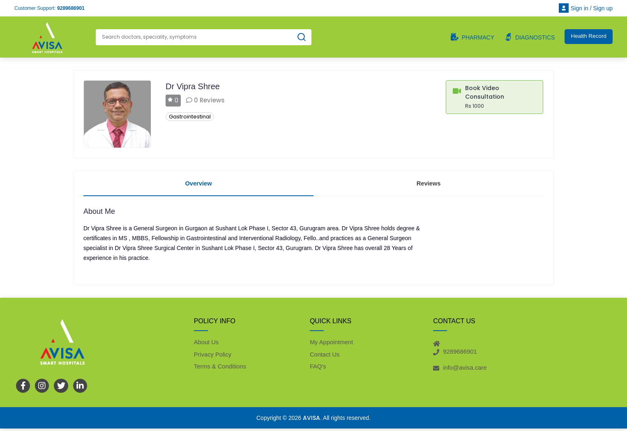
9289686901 (71, 8)
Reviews (428, 183)
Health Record (587, 36)
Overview (198, 183)
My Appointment (332, 343)
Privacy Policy (213, 356)
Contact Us (325, 356)
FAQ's (318, 368)
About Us (206, 343)
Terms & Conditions (220, 368)
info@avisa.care (465, 369)
